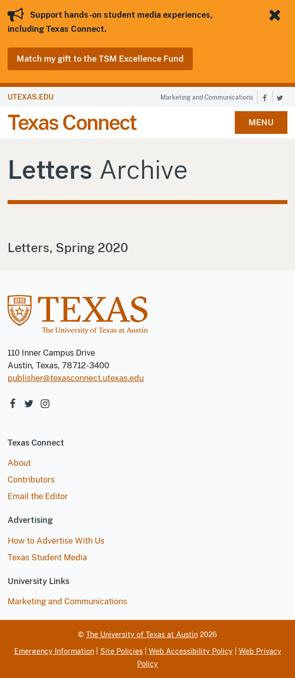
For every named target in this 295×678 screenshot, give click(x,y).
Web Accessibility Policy (191, 651)
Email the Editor (38, 496)
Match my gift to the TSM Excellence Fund (100, 59)
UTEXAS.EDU (31, 97)
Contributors (31, 480)
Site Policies (121, 651)
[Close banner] (277, 15)
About (19, 463)
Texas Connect (72, 122)
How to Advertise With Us (56, 541)
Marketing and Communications (206, 97)
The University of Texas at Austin (142, 635)
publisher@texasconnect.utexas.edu (76, 378)
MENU (261, 122)
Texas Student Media (47, 557)
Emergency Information (54, 651)
